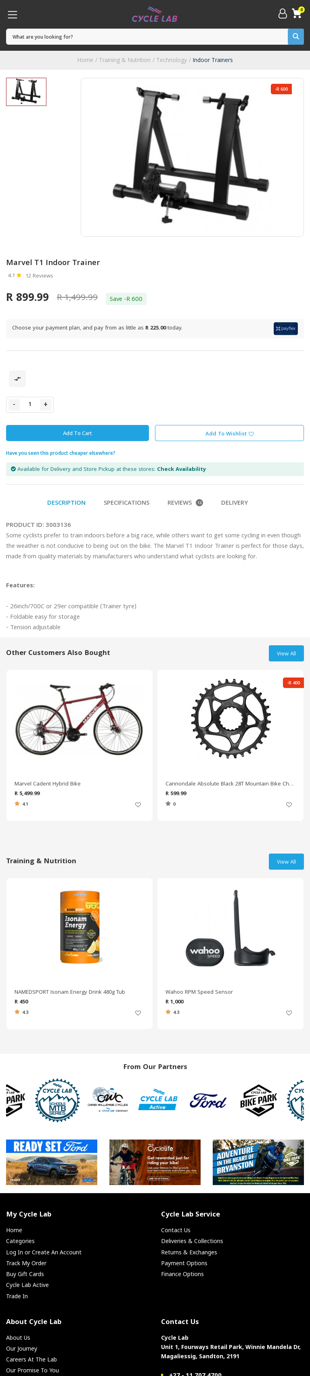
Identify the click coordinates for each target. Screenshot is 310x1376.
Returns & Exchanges (189, 1252)
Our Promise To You (32, 1370)
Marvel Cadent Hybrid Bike (48, 784)
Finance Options (182, 1274)
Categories (20, 1241)
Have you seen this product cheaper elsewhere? (60, 453)
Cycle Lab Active (27, 1285)
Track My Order (26, 1263)
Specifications (126, 503)
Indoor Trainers (213, 60)
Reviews (185, 503)
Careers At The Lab (31, 1359)
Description (66, 503)
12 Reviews (39, 276)
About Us (18, 1337)
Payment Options (184, 1263)
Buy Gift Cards (25, 1274)
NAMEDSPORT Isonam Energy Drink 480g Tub (70, 992)
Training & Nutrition (125, 60)
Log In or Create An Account (44, 1252)
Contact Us (176, 1230)
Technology (171, 60)
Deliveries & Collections (192, 1241)
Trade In (17, 1296)
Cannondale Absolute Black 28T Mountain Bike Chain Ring (230, 784)
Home (85, 60)
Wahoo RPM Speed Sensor (199, 992)
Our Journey (21, 1348)
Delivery (234, 503)
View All (286, 654)
